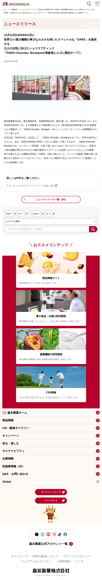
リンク (79, 561)
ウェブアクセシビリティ (36, 561)
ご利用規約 (63, 561)
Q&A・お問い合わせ (15, 474)
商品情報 (8, 420)
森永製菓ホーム (17, 412)
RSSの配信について (45, 556)
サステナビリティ (13, 451)
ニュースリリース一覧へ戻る (51, 199)
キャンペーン (10, 435)
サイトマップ (19, 556)
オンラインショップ (53, 492)
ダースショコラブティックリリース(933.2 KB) (31, 185)
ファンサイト (55, 500)
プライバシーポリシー (77, 556)
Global (50, 481)
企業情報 (8, 458)
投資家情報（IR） (13, 466)
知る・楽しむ (10, 443)
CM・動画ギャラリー (15, 428)
